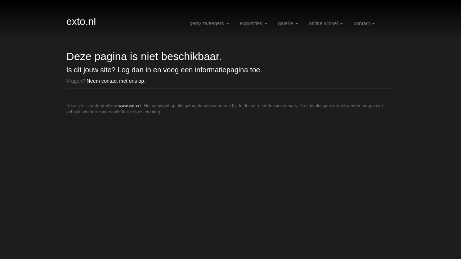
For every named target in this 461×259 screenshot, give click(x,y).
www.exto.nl (130, 105)
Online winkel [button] (326, 23)
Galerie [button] (288, 23)
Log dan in (134, 70)
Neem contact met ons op (115, 81)
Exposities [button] (253, 23)
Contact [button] (364, 23)
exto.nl (81, 21)
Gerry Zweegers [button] (209, 23)
